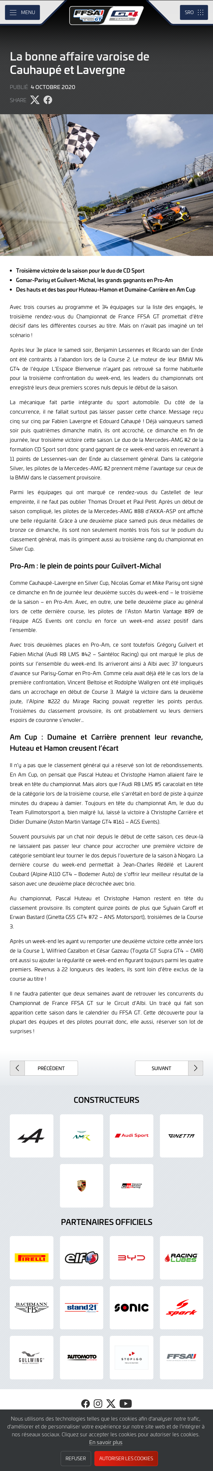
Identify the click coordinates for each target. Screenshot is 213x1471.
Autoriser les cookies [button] (126, 1458)
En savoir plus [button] (106, 1441)
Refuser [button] (76, 1458)
